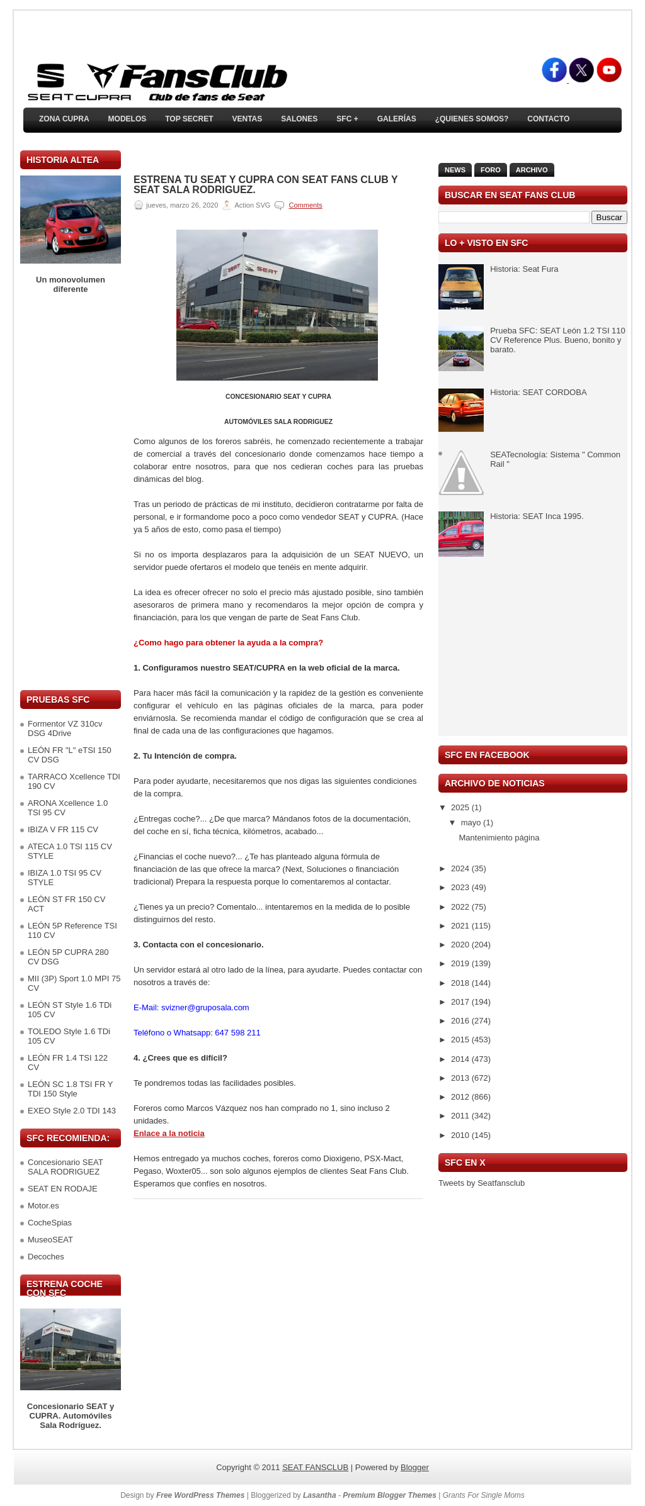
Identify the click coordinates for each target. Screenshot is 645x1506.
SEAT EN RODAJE (63, 1188)
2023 (461, 887)
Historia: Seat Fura (524, 269)
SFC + (347, 118)
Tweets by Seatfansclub (481, 1183)
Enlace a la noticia (169, 1133)
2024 (461, 868)
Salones (299, 118)
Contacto (548, 118)
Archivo (532, 170)
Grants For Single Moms (484, 1495)
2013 (461, 1078)
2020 (461, 944)
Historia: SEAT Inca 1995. (536, 516)
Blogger (415, 1467)
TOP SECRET (189, 118)
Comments (305, 205)
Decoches (46, 1256)
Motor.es (43, 1205)
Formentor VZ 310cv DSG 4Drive (65, 728)
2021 (461, 925)
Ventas (247, 118)
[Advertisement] (70, 492)
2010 (461, 1135)
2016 (461, 1020)
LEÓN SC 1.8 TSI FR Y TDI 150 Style (70, 1088)
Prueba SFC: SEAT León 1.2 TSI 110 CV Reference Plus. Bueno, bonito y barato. (557, 340)
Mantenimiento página (499, 837)
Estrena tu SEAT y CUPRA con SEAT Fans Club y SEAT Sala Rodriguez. (265, 185)
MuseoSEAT (50, 1239)
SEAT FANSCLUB (315, 1467)
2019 (461, 963)
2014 (461, 1059)
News (455, 170)
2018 (461, 983)
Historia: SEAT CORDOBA (538, 392)
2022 (461, 907)
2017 (461, 1002)
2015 (461, 1039)
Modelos (127, 118)
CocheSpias (50, 1222)
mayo (472, 822)
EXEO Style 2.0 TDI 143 (72, 1110)
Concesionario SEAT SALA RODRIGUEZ (65, 1166)
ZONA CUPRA (64, 118)
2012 (461, 1097)
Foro (491, 170)
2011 (461, 1115)
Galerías (396, 118)
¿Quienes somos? (472, 118)
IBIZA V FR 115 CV (63, 829)
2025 (461, 807)
